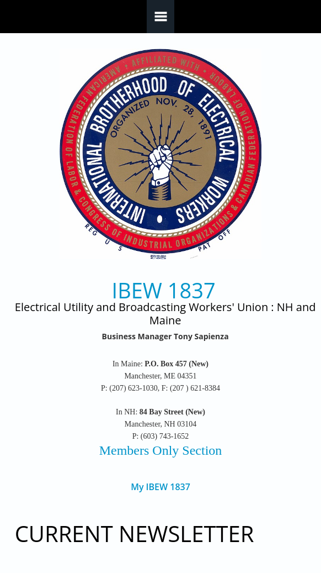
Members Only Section (160, 450)
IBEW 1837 (164, 290)
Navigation (160, 16)
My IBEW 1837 (160, 487)
